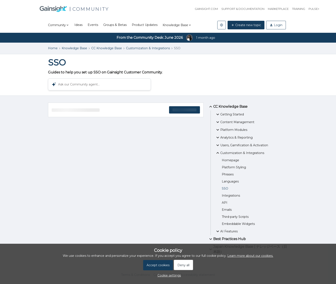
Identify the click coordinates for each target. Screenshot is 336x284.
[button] (168, 275)
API (224, 203)
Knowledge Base (74, 48)
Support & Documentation (242, 8)
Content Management (234, 122)
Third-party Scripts (235, 217)
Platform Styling (234, 167)
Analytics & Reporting (234, 137)
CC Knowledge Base (106, 48)
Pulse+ (314, 8)
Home (53, 48)
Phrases (228, 174)
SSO (225, 188)
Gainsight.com (206, 8)
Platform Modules (231, 129)
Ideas (78, 25)
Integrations (231, 195)
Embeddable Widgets (238, 224)
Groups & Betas (115, 25)
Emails (227, 210)
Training (298, 8)
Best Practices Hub (227, 239)
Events (93, 25)
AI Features (226, 231)
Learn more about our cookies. (250, 256)
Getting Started (229, 114)
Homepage (230, 160)
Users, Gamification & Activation (241, 145)
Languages (230, 181)
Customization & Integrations (148, 48)
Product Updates (145, 25)
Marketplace (278, 8)
